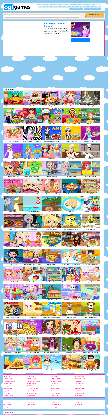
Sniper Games (7, 391)
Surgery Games (56, 378)
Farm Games (7, 376)
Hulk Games (31, 395)
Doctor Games (31, 378)
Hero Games (7, 393)
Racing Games (97, 8)
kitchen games (7, 402)
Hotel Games (55, 376)
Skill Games (51, 4)
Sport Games (79, 8)
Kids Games (51, 6)
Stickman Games (32, 388)
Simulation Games (56, 381)
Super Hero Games (60, 4)
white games (7, 407)
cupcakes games (56, 404)
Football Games (79, 391)
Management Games (33, 381)
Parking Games (79, 386)
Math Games (78, 395)
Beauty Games (79, 383)
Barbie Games (31, 383)
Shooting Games (88, 8)
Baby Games (31, 376)
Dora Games (55, 383)
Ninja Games (55, 388)
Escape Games (76, 6)
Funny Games (59, 6)
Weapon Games (32, 391)
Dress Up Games (96, 6)
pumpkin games (32, 407)
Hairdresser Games (9, 381)
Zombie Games (55, 391)
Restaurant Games (80, 378)
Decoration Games (42, 4)
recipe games (31, 402)
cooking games (55, 407)
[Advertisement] (20, 37)
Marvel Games (79, 393)
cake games (7, 404)
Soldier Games (79, 388)
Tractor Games (55, 386)
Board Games (87, 4)
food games (54, 402)
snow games (78, 404)
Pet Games (78, 381)
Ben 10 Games (55, 393)
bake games (31, 404)
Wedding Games (80, 376)
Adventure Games (96, 4)
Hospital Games (8, 378)
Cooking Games (69, 4)
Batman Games (8, 395)
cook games (78, 402)
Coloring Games (79, 4)
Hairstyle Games (8, 386)
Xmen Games (31, 393)
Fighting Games (67, 6)
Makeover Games (42, 6)
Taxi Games (30, 386)
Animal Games (7, 383)
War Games (72, 8)
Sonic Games (55, 395)
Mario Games (7, 388)
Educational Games (86, 6)
